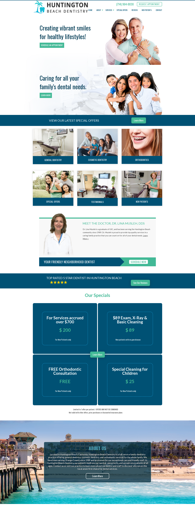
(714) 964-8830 (125, 4)
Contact (159, 10)
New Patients (147, 10)
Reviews (135, 10)
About (98, 10)
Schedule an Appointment (52, 45)
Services (108, 10)
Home (90, 10)
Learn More (46, 95)
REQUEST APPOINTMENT (149, 4)
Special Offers (122, 10)
